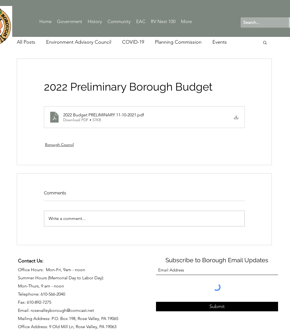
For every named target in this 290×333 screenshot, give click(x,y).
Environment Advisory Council (78, 42)
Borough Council (59, 144)
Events (219, 42)
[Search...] (260, 22)
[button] (264, 42)
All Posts (26, 42)
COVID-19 (133, 42)
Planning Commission (178, 42)
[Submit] (217, 306)
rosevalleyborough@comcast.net (62, 310)
